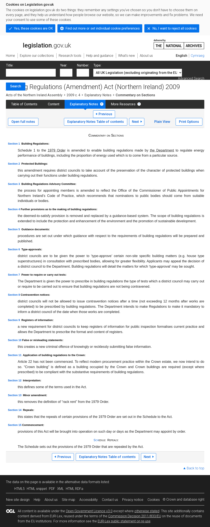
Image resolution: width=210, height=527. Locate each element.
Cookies (154, 500)
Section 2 (14, 163)
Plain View (162, 122)
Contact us (110, 500)
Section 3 (14, 184)
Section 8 (14, 294)
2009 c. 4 (73, 95)
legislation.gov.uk (38, 44)
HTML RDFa (74, 489)
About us (51, 500)
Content (53, 104)
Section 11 (15, 355)
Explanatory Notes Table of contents (95, 122)
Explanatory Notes (97, 95)
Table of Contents (24, 104)
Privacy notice (132, 500)
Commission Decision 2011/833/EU (134, 516)
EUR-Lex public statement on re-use (124, 521)
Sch (96, 440)
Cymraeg (197, 56)
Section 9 (14, 320)
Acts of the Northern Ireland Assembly (34, 95)
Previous (105, 114)
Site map (68, 500)
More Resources (123, 104)
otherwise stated (146, 511)
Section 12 (15, 380)
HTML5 (19, 489)
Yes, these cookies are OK (33, 28)
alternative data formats (82, 482)
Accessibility (88, 500)
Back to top (195, 468)
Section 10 (15, 340)
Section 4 (14, 209)
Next (135, 122)
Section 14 (15, 410)
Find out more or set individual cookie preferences (102, 28)
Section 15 (15, 425)
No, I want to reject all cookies (174, 28)
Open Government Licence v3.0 (89, 511)
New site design (18, 500)
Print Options (189, 122)
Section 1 (14, 143)
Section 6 (14, 249)
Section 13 (15, 395)
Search (15, 86)
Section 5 (14, 229)
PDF (52, 489)
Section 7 (14, 274)
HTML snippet (37, 489)
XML (60, 489)
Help (37, 500)
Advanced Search (191, 78)
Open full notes (23, 122)
